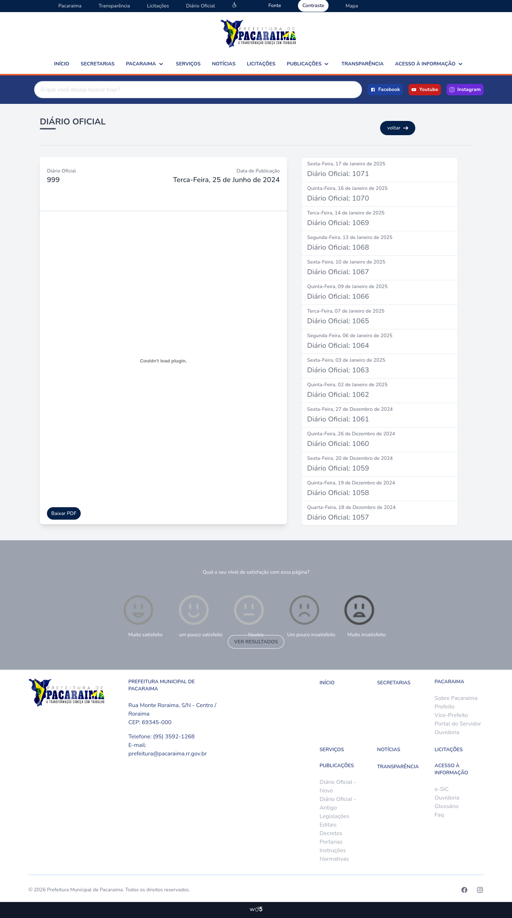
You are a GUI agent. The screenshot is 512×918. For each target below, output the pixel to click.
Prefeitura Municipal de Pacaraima (85, 889)
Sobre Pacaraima (455, 698)
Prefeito (444, 707)
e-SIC (441, 789)
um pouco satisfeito (200, 615)
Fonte (274, 5)
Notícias (223, 63)
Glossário (446, 806)
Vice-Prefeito (451, 715)
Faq (439, 815)
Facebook (385, 89)
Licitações (158, 5)
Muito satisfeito (141, 615)
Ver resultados (256, 641)
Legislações (334, 816)
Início (61, 63)
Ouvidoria (446, 732)
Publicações (308, 64)
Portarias (331, 842)
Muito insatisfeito (363, 615)
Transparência (114, 5)
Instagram (465, 89)
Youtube (424, 89)
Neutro (249, 615)
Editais (328, 825)
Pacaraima (69, 5)
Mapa (352, 5)
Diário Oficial (200, 5)
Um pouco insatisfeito (311, 615)
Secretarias (97, 63)
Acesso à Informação (429, 64)
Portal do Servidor (457, 724)
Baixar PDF (63, 513)
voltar (397, 127)
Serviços (188, 63)
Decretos (331, 833)
